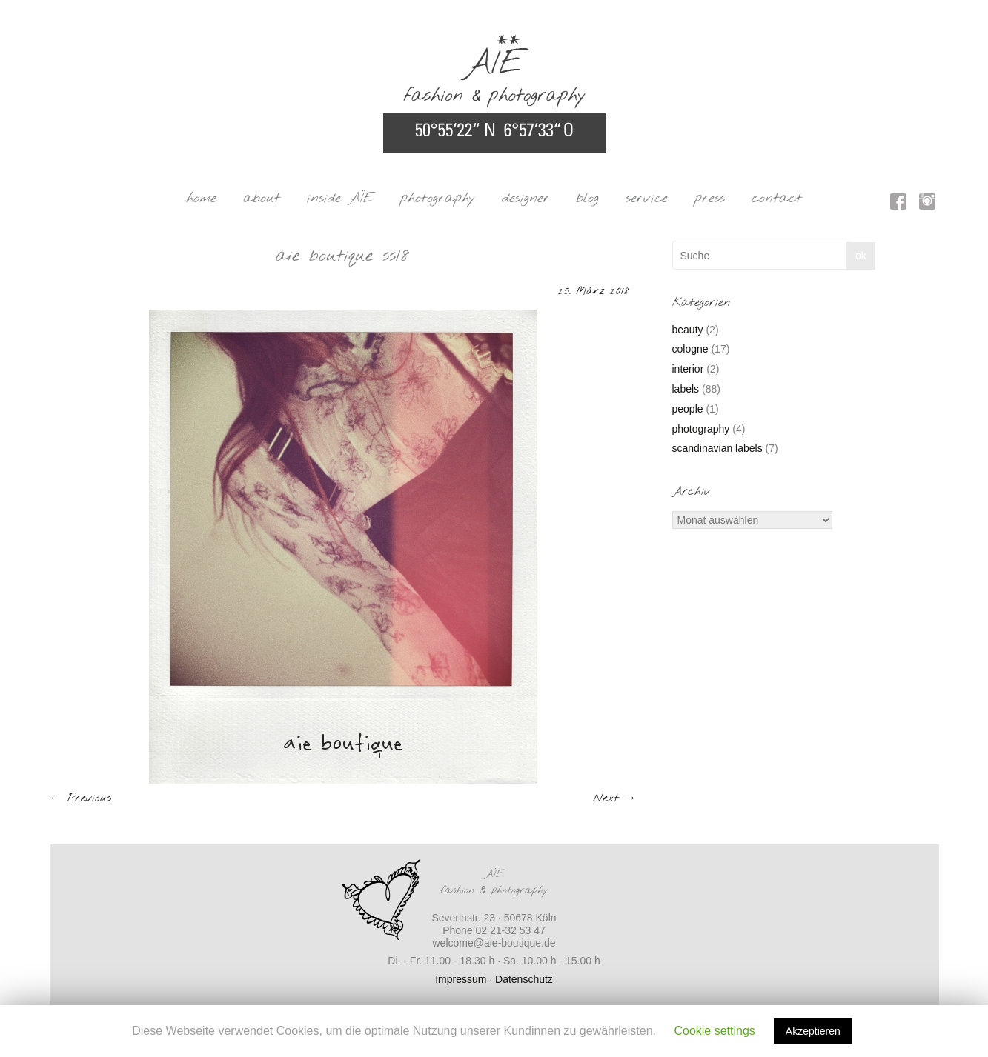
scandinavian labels (717, 448)
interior (688, 369)
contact (777, 198)
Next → (615, 798)
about (261, 198)
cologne (690, 349)
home (201, 198)
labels (686, 389)
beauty (687, 330)
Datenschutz (524, 979)
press (709, 198)
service (647, 198)
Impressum (460, 979)
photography (437, 198)
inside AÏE (340, 198)
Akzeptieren (813, 1031)
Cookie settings (714, 1030)
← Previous (80, 798)
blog (587, 198)
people (687, 409)
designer (526, 198)
